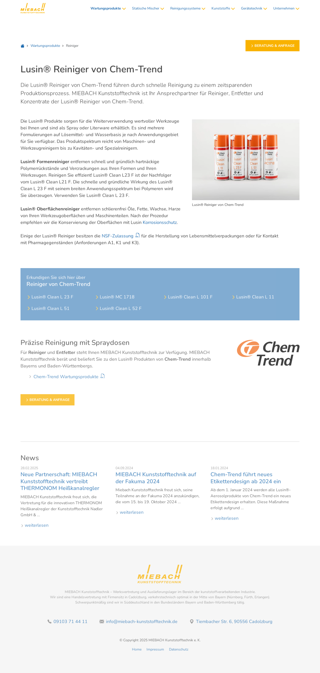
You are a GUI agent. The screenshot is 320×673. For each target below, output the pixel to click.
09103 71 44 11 (68, 624)
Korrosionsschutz (160, 223)
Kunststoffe (223, 8)
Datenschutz (178, 652)
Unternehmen (286, 8)
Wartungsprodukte (45, 46)
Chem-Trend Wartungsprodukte (66, 380)
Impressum (155, 652)
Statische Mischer (148, 8)
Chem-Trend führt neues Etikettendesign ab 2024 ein (245, 481)
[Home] (22, 46)
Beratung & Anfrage (272, 46)
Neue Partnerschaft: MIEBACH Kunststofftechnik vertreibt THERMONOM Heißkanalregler (59, 484)
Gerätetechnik (254, 8)
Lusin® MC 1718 (114, 303)
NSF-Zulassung (118, 236)
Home (137, 652)
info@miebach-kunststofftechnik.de (139, 624)
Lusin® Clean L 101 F (187, 303)
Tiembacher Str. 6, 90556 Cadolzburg (231, 624)
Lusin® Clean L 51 (48, 314)
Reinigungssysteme (188, 8)
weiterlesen (34, 528)
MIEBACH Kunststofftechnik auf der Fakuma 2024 (156, 481)
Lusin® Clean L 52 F (118, 314)
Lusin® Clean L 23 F (49, 303)
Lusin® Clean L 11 (252, 303)
